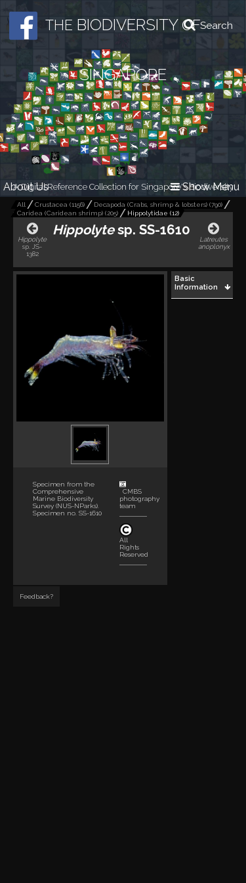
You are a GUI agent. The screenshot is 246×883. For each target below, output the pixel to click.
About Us (26, 187)
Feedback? (36, 596)
